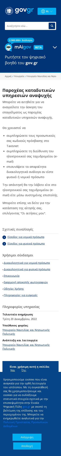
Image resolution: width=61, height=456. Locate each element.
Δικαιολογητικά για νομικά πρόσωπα (27, 263)
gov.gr (26, 406)
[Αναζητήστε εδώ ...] (26, 26)
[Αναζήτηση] (52, 26)
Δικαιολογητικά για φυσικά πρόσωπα (27, 269)
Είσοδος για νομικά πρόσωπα (23, 237)
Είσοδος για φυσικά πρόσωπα (23, 243)
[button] (30, 54)
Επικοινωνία (11, 276)
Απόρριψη (27, 437)
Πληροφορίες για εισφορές (21, 295)
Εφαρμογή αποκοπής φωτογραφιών (26, 282)
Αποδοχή (27, 446)
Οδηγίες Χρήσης (14, 289)
